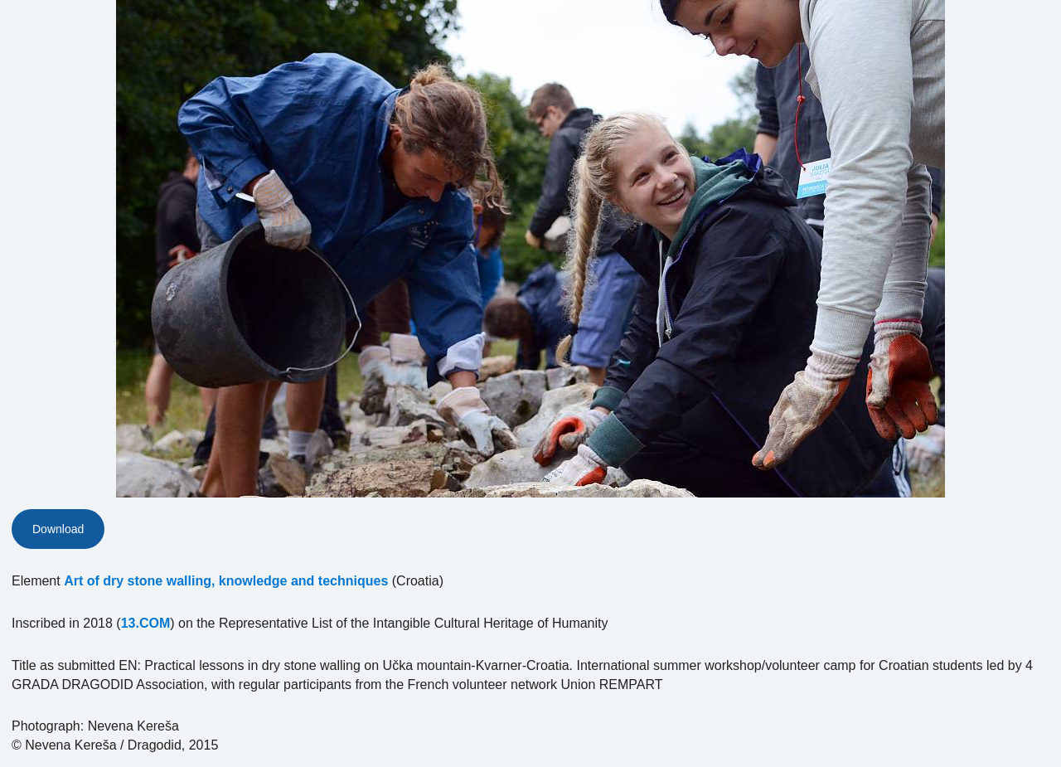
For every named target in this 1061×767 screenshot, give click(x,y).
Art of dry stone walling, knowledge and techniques (226, 581)
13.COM (146, 623)
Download (58, 529)
